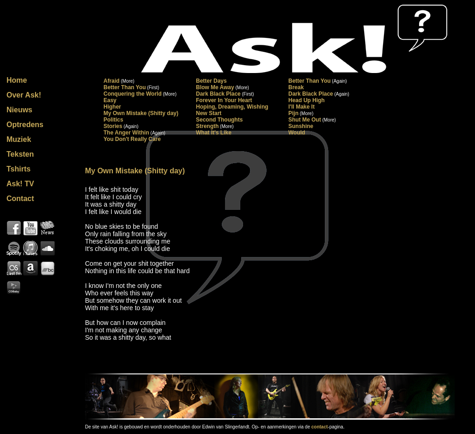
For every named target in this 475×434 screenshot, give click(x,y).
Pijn (293, 113)
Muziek (18, 139)
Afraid (112, 81)
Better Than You (309, 81)
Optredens (24, 124)
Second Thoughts (219, 119)
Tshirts (18, 169)
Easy (110, 100)
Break (296, 87)
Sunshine (300, 126)
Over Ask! (23, 95)
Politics (113, 119)
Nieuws (19, 110)
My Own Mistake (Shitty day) (141, 113)
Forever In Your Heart (224, 100)
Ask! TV (20, 184)
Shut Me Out (304, 119)
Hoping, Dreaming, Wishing (232, 107)
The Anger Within (126, 132)
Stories (113, 126)
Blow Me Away (215, 87)
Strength (207, 126)
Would (296, 132)
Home (16, 80)
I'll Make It (301, 107)
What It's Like (213, 132)
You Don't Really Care (132, 139)
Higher (112, 107)
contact (319, 426)
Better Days (211, 81)
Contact (20, 198)
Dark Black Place (218, 94)
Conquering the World (133, 94)
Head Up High (306, 100)
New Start (208, 113)
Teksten (20, 154)
